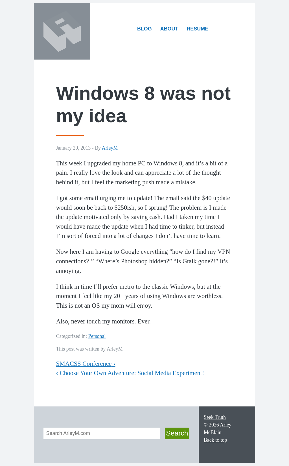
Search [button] (177, 433)
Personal (97, 336)
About (171, 30)
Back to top (215, 440)
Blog (144, 29)
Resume (197, 29)
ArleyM (110, 148)
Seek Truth (215, 417)
